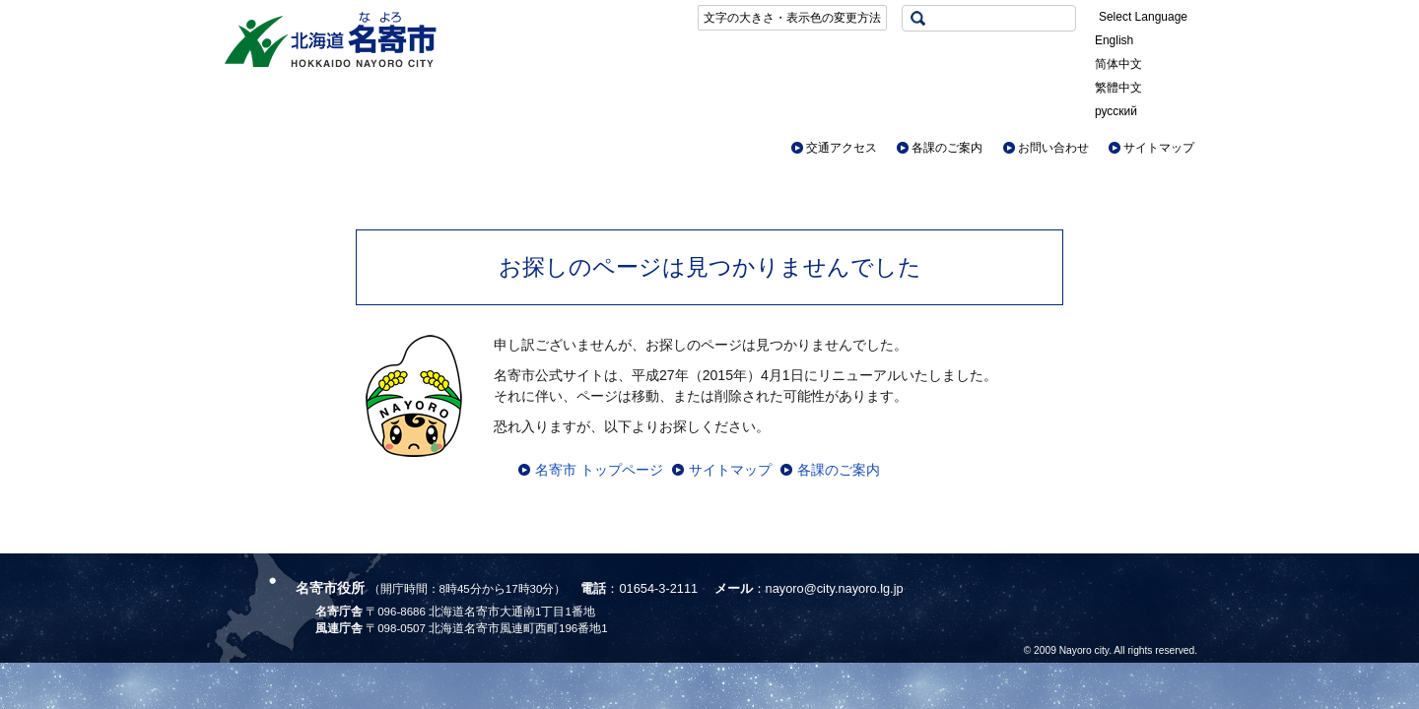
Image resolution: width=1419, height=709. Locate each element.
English (1114, 40)
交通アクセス (841, 148)
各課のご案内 (947, 148)
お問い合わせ (1053, 148)
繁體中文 (1118, 88)
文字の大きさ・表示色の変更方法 (792, 18)
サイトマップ (1158, 148)
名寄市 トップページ (599, 470)
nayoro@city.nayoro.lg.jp (835, 588)
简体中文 (1118, 64)
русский (1116, 111)
